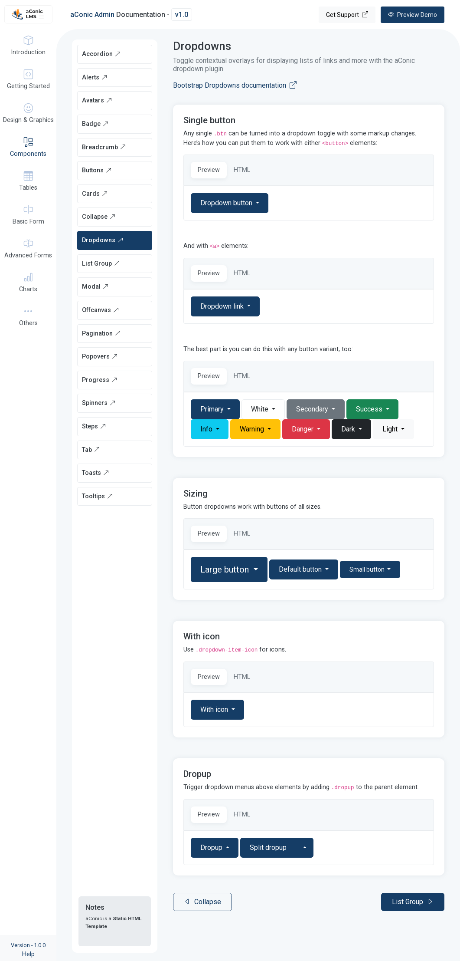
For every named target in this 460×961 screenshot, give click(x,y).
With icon (215, 709)
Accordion (101, 54)
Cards (95, 193)
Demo (412, 15)
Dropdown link (222, 306)
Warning (253, 429)
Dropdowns (103, 240)
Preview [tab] (209, 170)
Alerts (95, 77)
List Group (101, 263)
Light (390, 429)
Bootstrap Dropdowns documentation (235, 85)
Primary (212, 409)
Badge (95, 124)
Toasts (95, 473)
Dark (349, 429)
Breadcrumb (104, 147)
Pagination (101, 333)
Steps (94, 426)
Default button (301, 569)
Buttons (97, 170)
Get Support (347, 14)
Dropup (212, 847)
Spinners (99, 403)
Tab (91, 450)
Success (370, 409)
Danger (303, 429)
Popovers (100, 356)
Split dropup (268, 847)
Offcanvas (100, 310)
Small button (367, 569)
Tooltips (97, 496)
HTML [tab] (242, 170)
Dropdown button (227, 203)
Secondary (313, 409)
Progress (99, 380)
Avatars (97, 100)
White (260, 409)
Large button (225, 569)
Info (207, 429)
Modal (95, 286)
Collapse (99, 217)
